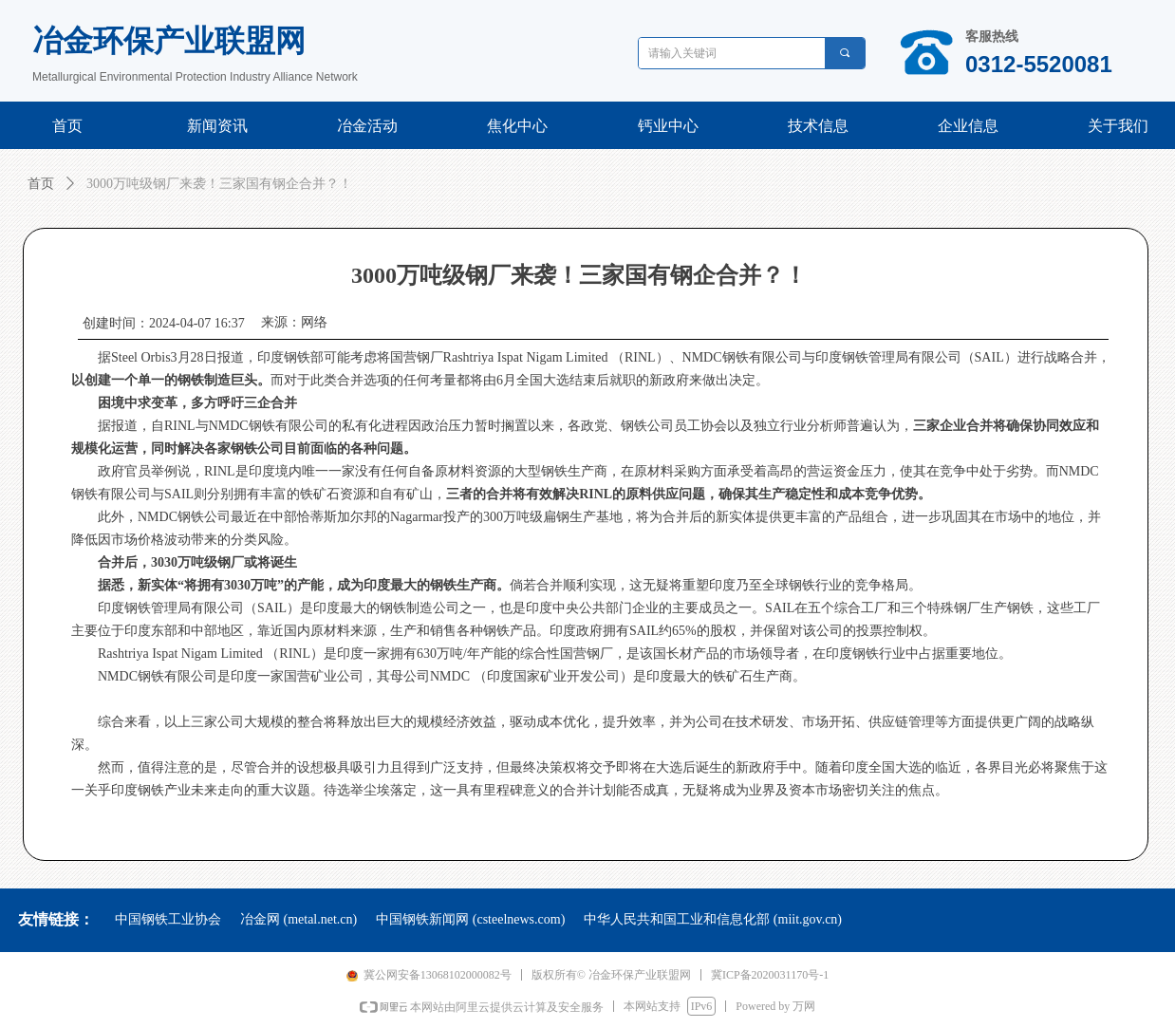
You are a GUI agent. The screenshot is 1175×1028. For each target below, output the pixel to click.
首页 (41, 184)
